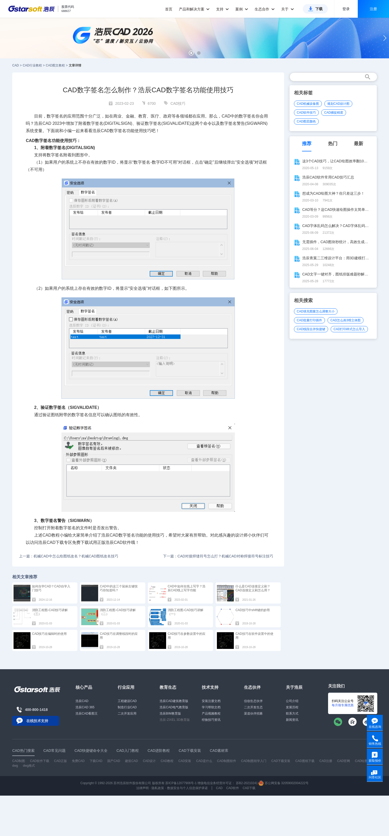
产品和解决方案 (194, 9)
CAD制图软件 (226, 761)
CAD (15, 65)
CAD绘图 (361, 761)
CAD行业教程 (32, 65)
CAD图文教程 (55, 65)
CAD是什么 (204, 761)
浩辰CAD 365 (85, 707)
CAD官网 (343, 761)
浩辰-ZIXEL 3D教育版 (175, 720)
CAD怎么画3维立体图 (345, 320)
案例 (241, 9)
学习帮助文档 (211, 707)
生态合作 (265, 9)
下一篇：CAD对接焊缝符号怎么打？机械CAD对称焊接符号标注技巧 (218, 556)
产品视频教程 (211, 713)
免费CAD (78, 761)
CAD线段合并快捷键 (311, 329)
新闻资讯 (292, 720)
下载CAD (96, 761)
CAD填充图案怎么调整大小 (316, 311)
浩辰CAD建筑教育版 (174, 701)
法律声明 (142, 788)
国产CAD (113, 761)
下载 (319, 9)
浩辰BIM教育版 (170, 713)
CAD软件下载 (39, 761)
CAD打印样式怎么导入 (349, 329)
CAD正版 (60, 761)
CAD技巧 (178, 103)
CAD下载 (55, 542)
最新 (358, 143)
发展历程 (292, 707)
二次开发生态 (253, 707)
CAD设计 (149, 761)
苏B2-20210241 (247, 783)
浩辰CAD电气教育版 (174, 707)
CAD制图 (18, 761)
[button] (191, 53)
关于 (287, 9)
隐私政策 (158, 788)
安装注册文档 (211, 701)
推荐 (306, 143)
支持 (222, 9)
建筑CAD (131, 761)
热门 (332, 143)
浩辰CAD (82, 701)
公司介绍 (292, 701)
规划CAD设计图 (338, 104)
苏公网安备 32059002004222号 (284, 783)
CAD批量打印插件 (309, 320)
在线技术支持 (37, 721)
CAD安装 (184, 761)
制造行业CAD (127, 707)
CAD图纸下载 (304, 761)
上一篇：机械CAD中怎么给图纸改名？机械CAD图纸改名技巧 (68, 556)
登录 (346, 9)
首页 (168, 9)
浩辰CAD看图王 (87, 713)
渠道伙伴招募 (253, 713)
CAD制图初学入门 (253, 761)
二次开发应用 (127, 713)
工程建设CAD (127, 701)
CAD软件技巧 (306, 112)
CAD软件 (122, 542)
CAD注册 (325, 761)
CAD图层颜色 (306, 121)
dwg (15, 765)
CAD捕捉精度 (333, 112)
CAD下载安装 (280, 761)
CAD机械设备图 (308, 104)
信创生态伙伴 (253, 701)
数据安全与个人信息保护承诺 (187, 788)
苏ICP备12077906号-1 (181, 783)
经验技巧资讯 (211, 720)
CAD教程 (51, 535)
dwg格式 (29, 765)
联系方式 (292, 713)
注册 (373, 9)
